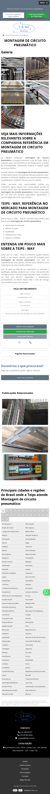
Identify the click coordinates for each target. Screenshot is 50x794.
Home (25, 761)
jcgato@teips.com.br (25, 738)
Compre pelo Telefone (25, 336)
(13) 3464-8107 (25, 732)
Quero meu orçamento (25, 378)
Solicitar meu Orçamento (25, 327)
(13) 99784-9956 (25, 735)
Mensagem (25, 310)
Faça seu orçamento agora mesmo (13, 15)
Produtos (25, 769)
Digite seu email (25, 294)
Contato (25, 776)
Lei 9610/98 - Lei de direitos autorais (30, 704)
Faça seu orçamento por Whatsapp (36, 15)
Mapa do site (25, 780)
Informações (25, 772)
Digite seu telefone (25, 302)
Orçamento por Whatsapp (25, 332)
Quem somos (25, 765)
